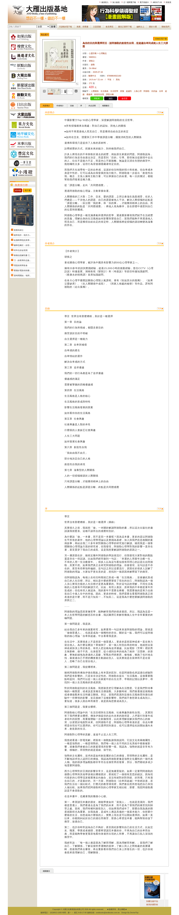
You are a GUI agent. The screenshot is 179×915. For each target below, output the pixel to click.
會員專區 (109, 27)
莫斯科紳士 (19, 230)
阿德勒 (146, 91)
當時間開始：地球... (22, 275)
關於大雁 (153, 27)
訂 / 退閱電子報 (130, 2)
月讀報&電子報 (65, 27)
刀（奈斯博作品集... (22, 260)
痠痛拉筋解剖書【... (22, 255)
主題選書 (97, 27)
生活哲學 (114, 91)
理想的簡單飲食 (21, 265)
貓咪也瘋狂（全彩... (22, 245)
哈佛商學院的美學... (22, 240)
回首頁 (168, 2)
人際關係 (95, 91)
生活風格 (104, 91)
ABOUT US (157, 2)
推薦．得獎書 (82, 27)
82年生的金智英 (21, 250)
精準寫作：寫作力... (22, 235)
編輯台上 (140, 27)
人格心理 (138, 91)
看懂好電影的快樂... (22, 270)
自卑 (161, 91)
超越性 (129, 91)
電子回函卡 (144, 2)
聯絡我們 (165, 27)
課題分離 (110, 94)
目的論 (154, 91)
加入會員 (116, 2)
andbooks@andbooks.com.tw (108, 913)
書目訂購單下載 (125, 27)
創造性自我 (99, 94)
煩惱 (122, 91)
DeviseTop (134, 913)
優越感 (89, 94)
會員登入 (105, 2)
